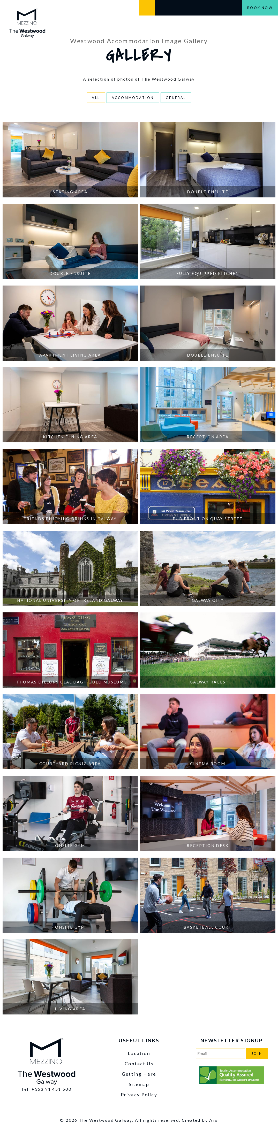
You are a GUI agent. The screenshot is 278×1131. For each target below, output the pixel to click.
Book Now (260, 8)
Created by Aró (200, 1120)
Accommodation (133, 98)
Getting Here (139, 1074)
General (176, 98)
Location (139, 1053)
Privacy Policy (139, 1094)
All (96, 98)
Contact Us (139, 1063)
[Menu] (147, 8)
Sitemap (139, 1084)
